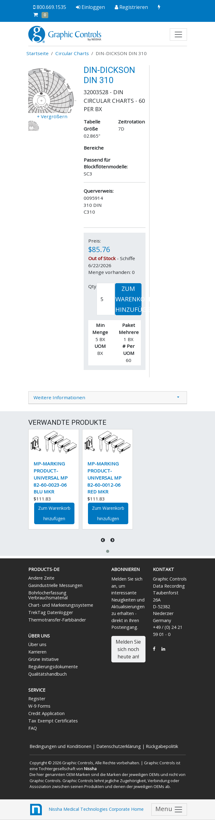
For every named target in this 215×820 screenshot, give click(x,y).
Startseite (37, 53)
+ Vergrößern (52, 116)
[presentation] (103, 540)
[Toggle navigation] (178, 34)
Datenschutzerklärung (118, 746)
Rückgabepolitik (162, 746)
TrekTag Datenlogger (50, 612)
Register (36, 698)
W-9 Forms (39, 706)
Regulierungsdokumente (53, 666)
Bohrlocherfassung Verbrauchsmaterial (48, 595)
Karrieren (37, 652)
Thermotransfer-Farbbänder (57, 620)
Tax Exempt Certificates (53, 721)
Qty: (92, 286)
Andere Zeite (41, 578)
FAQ (32, 728)
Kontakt (163, 569)
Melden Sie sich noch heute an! (128, 649)
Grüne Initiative (43, 659)
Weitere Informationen (59, 397)
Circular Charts (72, 53)
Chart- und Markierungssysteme (60, 605)
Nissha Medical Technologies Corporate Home (86, 809)
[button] (107, 551)
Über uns (37, 644)
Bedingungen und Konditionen (60, 746)
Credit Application (46, 713)
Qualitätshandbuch (47, 674)
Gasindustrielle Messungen (55, 585)
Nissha (90, 768)
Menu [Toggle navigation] (169, 809)
